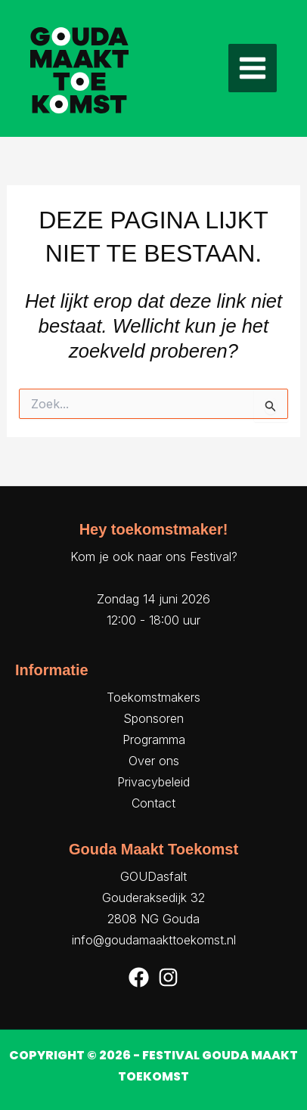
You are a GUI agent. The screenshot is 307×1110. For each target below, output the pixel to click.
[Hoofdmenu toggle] (252, 68)
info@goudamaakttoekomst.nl (154, 939)
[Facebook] (139, 977)
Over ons (154, 760)
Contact (153, 803)
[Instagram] (168, 977)
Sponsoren (153, 718)
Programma (153, 739)
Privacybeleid (153, 781)
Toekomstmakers (153, 697)
